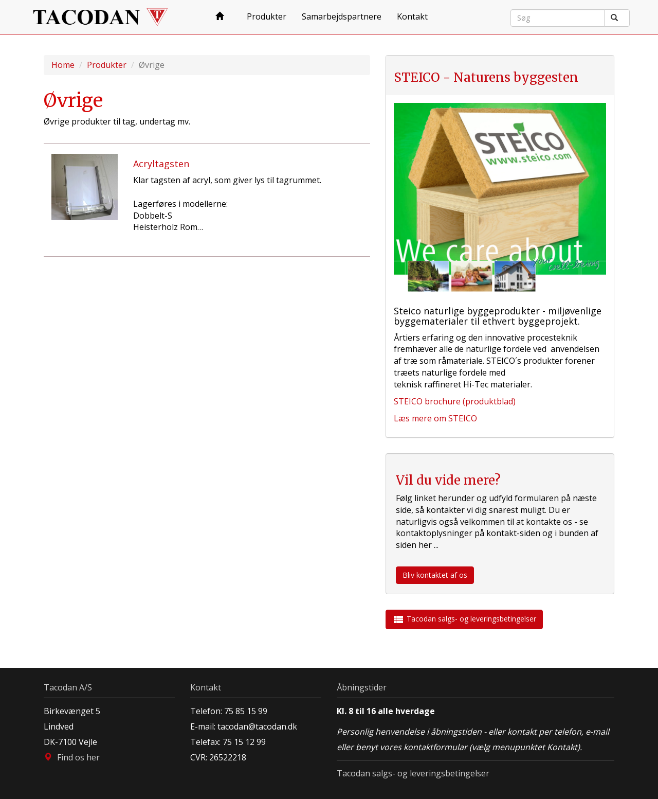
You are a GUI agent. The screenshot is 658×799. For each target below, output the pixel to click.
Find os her (78, 757)
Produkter (266, 16)
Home (63, 64)
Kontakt (412, 16)
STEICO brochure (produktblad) (455, 401)
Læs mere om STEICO (435, 418)
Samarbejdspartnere (341, 16)
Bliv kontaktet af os (435, 575)
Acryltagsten (161, 163)
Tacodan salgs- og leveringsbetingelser (464, 619)
